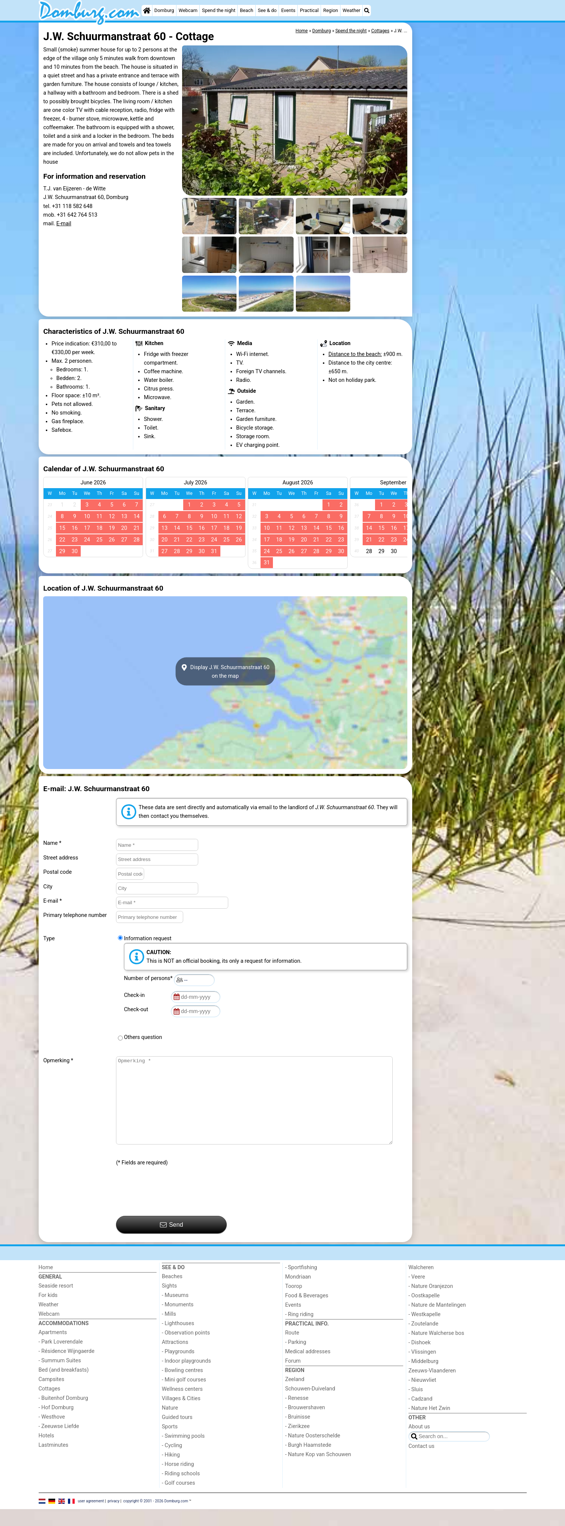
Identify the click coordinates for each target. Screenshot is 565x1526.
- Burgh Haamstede (308, 1462)
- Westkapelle (424, 1331)
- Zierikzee (297, 1443)
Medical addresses (308, 1368)
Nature (170, 1425)
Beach (246, 10)
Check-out (137, 1009)
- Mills (169, 1331)
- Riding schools (181, 1490)
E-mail (63, 223)
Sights (169, 1303)
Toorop (293, 1303)
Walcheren (421, 1284)
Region (330, 10)
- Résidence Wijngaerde (67, 1368)
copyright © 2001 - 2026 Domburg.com (155, 1517)
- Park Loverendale (61, 1359)
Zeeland (294, 1396)
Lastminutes (53, 1462)
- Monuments (178, 1321)
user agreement (91, 1517)
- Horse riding (178, 1481)
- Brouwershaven (305, 1424)
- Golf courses (178, 1500)
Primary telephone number (75, 915)
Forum (293, 1378)
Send (171, 1241)
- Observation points (186, 1350)
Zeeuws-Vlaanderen (432, 1387)
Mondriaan (298, 1294)
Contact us (421, 1463)
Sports (170, 1443)
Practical (309, 10)
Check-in (135, 995)
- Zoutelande (423, 1341)
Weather (351, 10)
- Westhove (52, 1434)
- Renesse (297, 1415)
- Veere (416, 1294)
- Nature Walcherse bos (436, 1350)
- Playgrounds (178, 1368)
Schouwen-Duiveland (310, 1405)
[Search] (367, 10)
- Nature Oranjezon (430, 1303)
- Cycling (172, 1462)
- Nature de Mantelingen (437, 1322)
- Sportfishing (301, 1284)
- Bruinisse (297, 1434)
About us (419, 1443)
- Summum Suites (60, 1377)
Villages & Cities (181, 1415)
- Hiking (171, 1472)
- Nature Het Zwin (429, 1425)
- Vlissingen (422, 1369)
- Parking (295, 1359)
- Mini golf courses (184, 1396)
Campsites (52, 1396)
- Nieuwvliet (422, 1397)
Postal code (57, 872)
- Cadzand (420, 1416)
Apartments (53, 1349)
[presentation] (173, 1208)
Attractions (175, 1359)
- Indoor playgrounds (186, 1378)
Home (46, 1284)
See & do (267, 10)
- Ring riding (299, 1331)
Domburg (164, 10)
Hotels (46, 1452)
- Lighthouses (178, 1340)
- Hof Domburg (56, 1424)
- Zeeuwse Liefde (59, 1443)
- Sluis (415, 1406)
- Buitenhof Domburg (63, 1415)
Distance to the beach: (355, 354)
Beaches (172, 1293)
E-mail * (52, 901)
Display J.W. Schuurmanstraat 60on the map (225, 671)
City (47, 887)
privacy (114, 1517)
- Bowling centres (182, 1387)
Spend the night (218, 10)
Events (288, 10)
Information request (148, 938)
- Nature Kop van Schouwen (318, 1471)
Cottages (49, 1405)
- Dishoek (419, 1359)
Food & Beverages (306, 1312)
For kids (48, 1312)
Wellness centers (182, 1406)
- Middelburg (423, 1378)
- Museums (175, 1312)
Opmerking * (58, 1060)
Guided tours (177, 1434)
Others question (143, 1037)
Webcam (188, 10)
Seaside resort (56, 1303)
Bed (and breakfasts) (64, 1387)
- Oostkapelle (424, 1312)
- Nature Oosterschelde (313, 1452)
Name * (52, 843)
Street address (60, 858)
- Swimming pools (183, 1453)
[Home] (147, 10)
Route (292, 1350)
